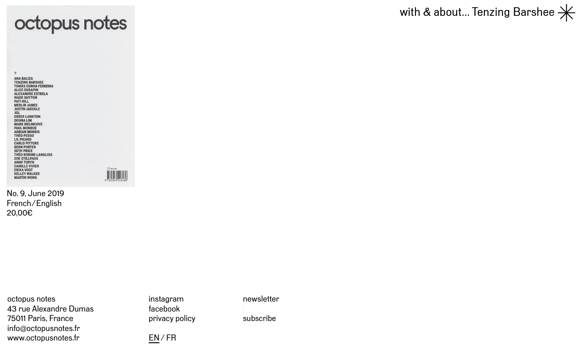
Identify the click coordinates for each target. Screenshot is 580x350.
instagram (166, 298)
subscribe (259, 318)
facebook (164, 308)
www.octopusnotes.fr (43, 337)
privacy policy (172, 318)
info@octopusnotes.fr (43, 328)
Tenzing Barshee (477, 11)
